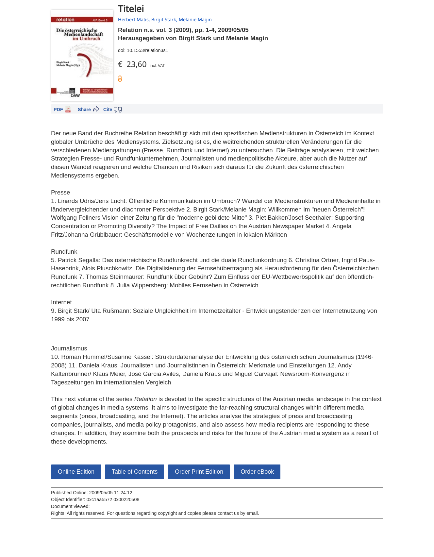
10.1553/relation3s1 (147, 50)
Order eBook (257, 471)
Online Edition (76, 471)
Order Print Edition (199, 471)
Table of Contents (135, 471)
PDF (58, 109)
